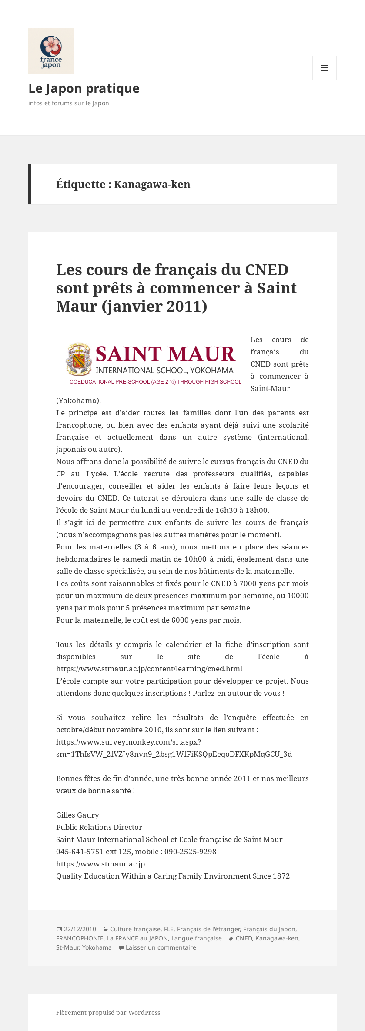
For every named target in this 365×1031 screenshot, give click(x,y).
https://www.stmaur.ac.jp (100, 864)
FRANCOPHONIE (80, 938)
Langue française (196, 938)
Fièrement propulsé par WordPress (108, 1012)
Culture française (135, 929)
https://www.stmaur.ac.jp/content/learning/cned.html (149, 669)
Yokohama (97, 947)
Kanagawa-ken (276, 938)
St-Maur (67, 947)
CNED (244, 938)
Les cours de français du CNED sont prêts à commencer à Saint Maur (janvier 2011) (176, 287)
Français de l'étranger (208, 929)
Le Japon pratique (84, 87)
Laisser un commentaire (161, 947)
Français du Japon (269, 929)
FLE (169, 929)
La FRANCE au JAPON (137, 938)
